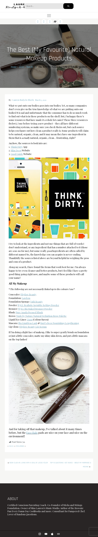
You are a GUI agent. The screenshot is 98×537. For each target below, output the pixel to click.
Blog (11, 446)
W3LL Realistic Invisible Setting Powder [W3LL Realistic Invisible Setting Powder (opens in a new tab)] (38, 305)
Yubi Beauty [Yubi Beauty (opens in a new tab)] (36, 301)
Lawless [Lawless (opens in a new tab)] (26, 298)
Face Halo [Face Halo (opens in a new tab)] (32, 432)
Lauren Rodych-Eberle (23, 100)
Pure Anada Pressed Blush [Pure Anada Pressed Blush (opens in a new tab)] (29, 312)
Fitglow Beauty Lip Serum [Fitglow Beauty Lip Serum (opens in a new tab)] (33, 326)
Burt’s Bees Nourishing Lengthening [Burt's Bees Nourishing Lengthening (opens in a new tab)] (59, 323)
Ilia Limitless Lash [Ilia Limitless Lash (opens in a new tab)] (27, 323)
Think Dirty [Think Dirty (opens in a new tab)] (17, 146)
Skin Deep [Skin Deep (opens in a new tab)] (16, 150)
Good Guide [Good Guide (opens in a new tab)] (17, 154)
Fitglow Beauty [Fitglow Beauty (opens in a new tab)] (28, 294)
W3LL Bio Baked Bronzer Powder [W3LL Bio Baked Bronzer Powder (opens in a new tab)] (35, 308)
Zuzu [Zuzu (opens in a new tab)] (29, 319)
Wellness (20, 446)
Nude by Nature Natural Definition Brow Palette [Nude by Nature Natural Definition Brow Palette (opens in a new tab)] (41, 316)
